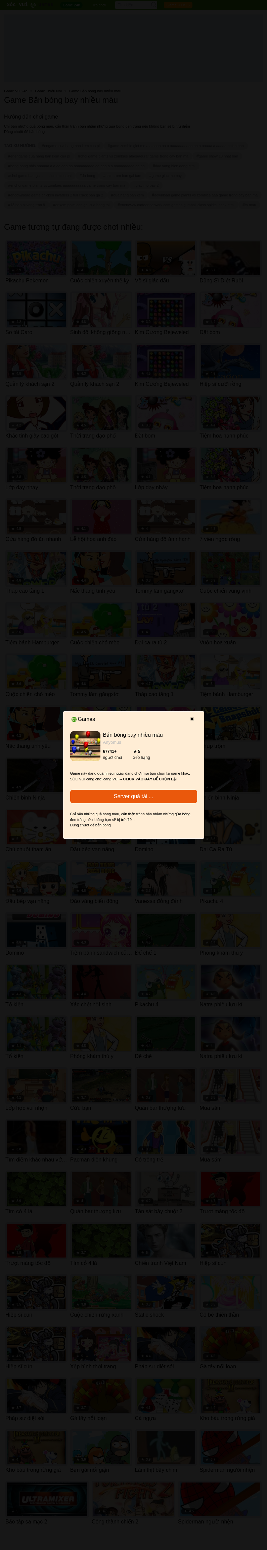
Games (83, 719)
